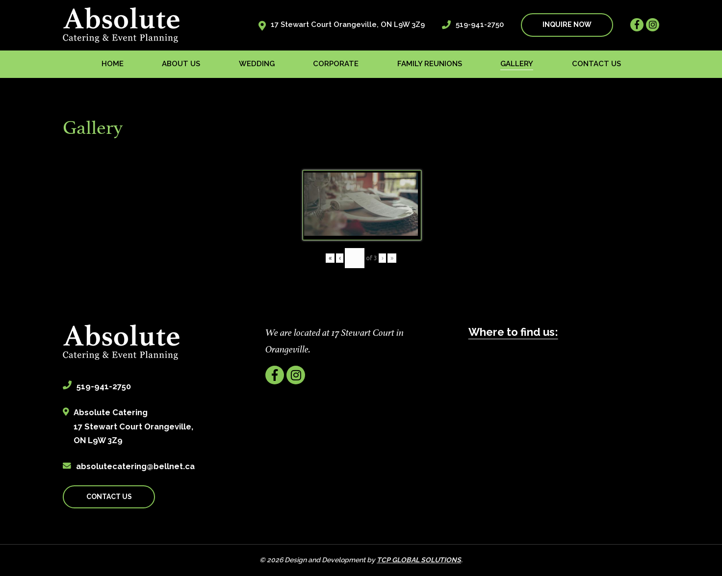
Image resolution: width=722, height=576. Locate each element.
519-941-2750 (480, 24)
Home (113, 63)
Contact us (596, 63)
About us (181, 63)
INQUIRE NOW (567, 24)
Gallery (516, 63)
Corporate (336, 63)
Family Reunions (429, 63)
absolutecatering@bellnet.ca (135, 466)
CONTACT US (109, 497)
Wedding (257, 63)
